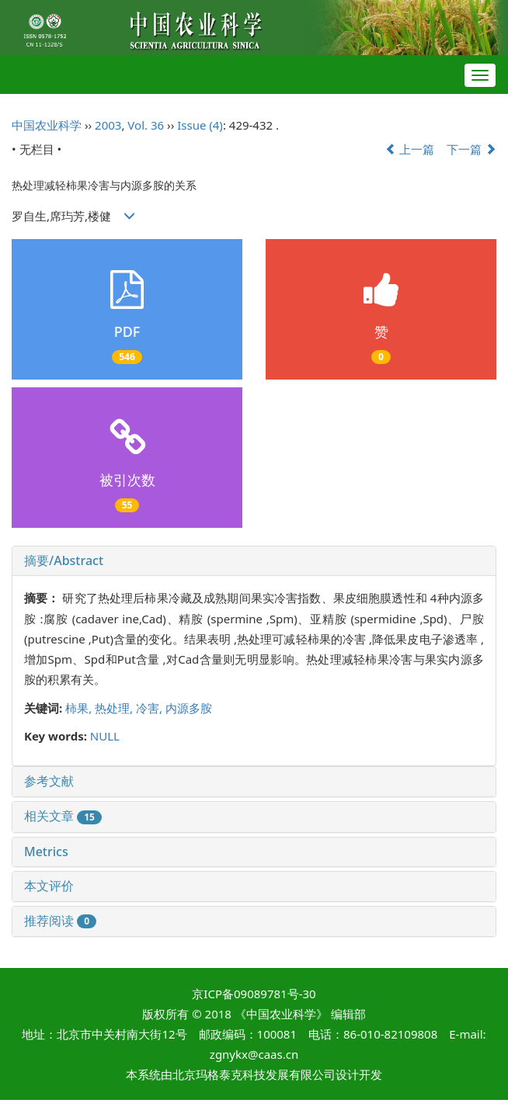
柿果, (80, 708)
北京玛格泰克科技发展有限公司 (254, 1074)
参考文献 (49, 780)
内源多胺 (188, 708)
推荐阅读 (60, 920)
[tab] (254, 561)
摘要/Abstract (63, 560)
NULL (105, 736)
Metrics (46, 851)
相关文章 (63, 815)
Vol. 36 (145, 125)
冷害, (150, 708)
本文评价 (49, 885)
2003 (108, 125)
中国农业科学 (47, 125)
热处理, (115, 708)
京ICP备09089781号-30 (253, 993)
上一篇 (410, 149)
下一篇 (471, 149)
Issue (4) (200, 125)
